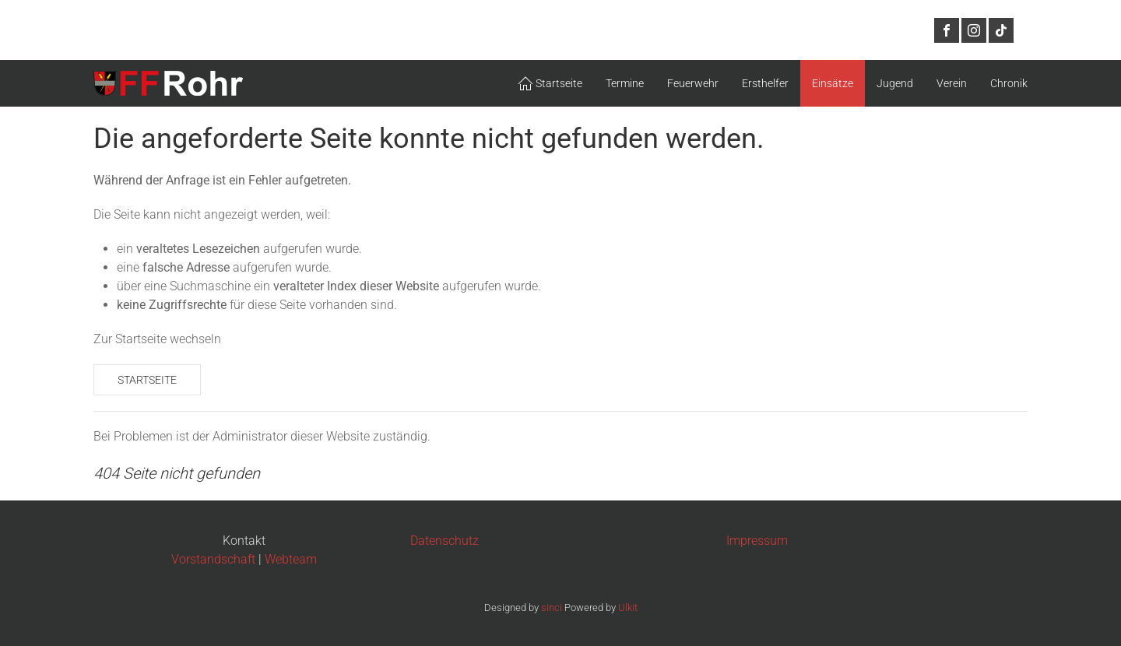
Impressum (757, 540)
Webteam (291, 559)
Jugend (895, 83)
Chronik (1009, 83)
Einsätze (832, 83)
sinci (551, 607)
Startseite (147, 380)
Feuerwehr (693, 83)
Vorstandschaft (213, 559)
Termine (625, 83)
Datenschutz (444, 540)
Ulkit (628, 607)
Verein (952, 83)
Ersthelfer (765, 83)
